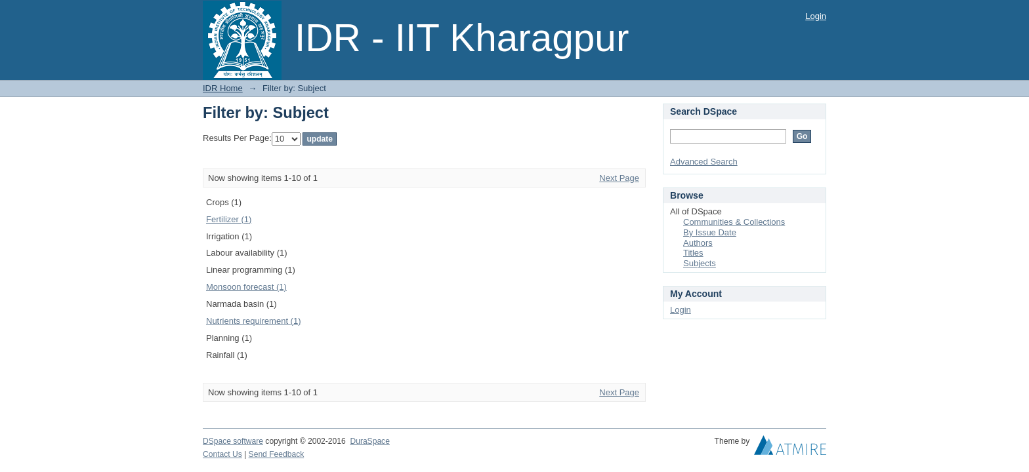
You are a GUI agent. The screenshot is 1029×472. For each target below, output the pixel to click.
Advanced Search (704, 162)
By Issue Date (709, 232)
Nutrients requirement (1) (253, 321)
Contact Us (222, 454)
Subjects (699, 263)
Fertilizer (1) (228, 219)
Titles (693, 253)
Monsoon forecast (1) (246, 287)
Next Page (619, 178)
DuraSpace (369, 441)
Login (815, 16)
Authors (698, 243)
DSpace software (233, 441)
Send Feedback (276, 454)
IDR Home (223, 88)
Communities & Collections (734, 222)
